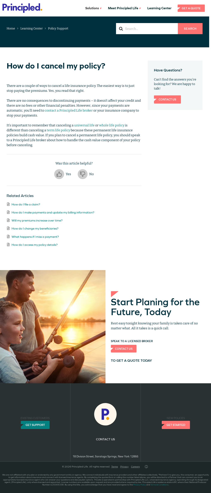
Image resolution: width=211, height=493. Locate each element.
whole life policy (111, 125)
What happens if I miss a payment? (35, 236)
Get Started (175, 425)
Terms (114, 466)
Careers (135, 466)
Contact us (105, 439)
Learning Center (159, 8)
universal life (84, 125)
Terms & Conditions (159, 485)
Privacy (124, 466)
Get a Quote (191, 8)
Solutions (93, 8)
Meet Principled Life (124, 8)
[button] (62, 174)
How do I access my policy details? (34, 244)
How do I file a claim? (26, 204)
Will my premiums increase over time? (37, 220)
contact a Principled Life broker (69, 110)
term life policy (58, 130)
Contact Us (167, 99)
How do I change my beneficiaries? (35, 228)
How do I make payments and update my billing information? (53, 212)
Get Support (35, 425)
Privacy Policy (139, 485)
